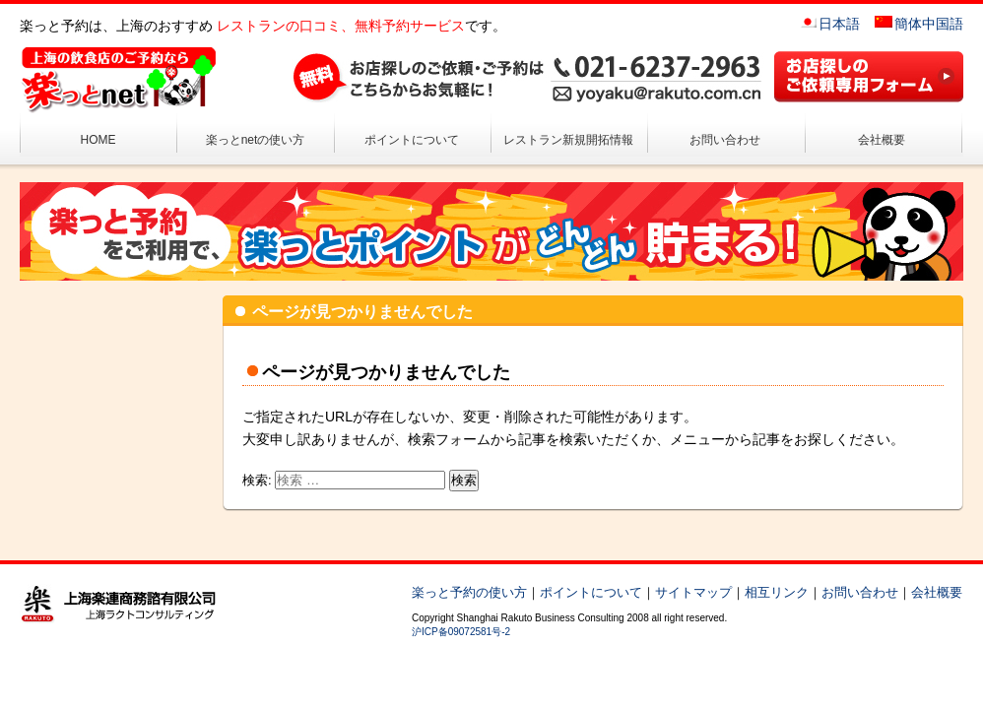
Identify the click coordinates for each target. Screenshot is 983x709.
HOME (98, 140)
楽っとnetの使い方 (255, 140)
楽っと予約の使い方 (469, 592)
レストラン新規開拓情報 (568, 140)
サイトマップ (693, 592)
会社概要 (881, 140)
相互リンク (777, 592)
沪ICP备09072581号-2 (461, 631)
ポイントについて (411, 140)
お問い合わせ (724, 140)
